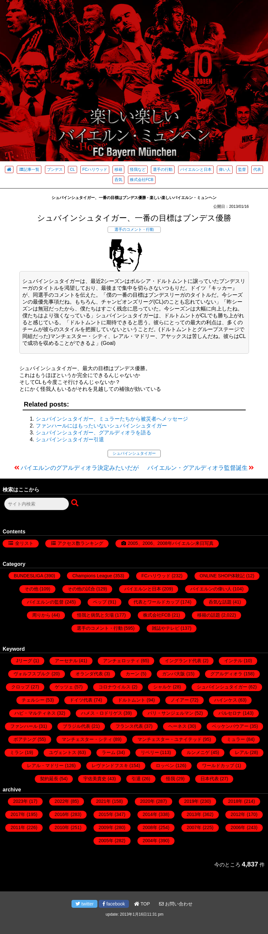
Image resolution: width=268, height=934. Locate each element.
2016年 (61, 814)
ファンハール (24, 726)
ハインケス (225, 700)
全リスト (24, 543)
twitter (84, 903)
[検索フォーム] (36, 504)
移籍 (118, 169)
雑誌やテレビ (165, 628)
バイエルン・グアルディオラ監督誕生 (197, 468)
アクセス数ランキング (80, 543)
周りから (41, 615)
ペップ (100, 602)
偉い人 (225, 169)
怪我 (170, 778)
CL (72, 169)
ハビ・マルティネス (35, 713)
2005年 (106, 840)
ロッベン (165, 765)
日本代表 (209, 778)
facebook (114, 903)
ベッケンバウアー (230, 726)
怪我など (138, 169)
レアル (242, 752)
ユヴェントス (62, 752)
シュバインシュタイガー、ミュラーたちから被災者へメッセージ (112, 419)
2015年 (106, 814)
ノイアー (180, 700)
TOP (142, 903)
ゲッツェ (64, 686)
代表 (257, 169)
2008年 (150, 827)
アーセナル (66, 660)
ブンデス (55, 169)
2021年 (103, 801)
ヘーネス (177, 726)
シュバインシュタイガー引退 (70, 439)
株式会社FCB (142, 179)
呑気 (118, 179)
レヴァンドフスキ (110, 765)
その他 (31, 588)
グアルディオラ (226, 673)
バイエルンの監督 (45, 602)
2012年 (238, 814)
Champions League (92, 575)
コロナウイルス (114, 686)
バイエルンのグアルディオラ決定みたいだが (80, 468)
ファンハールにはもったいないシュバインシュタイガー (101, 425)
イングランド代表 (183, 660)
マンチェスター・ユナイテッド (169, 739)
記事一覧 (29, 169)
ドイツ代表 (81, 700)
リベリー (150, 752)
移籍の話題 (208, 615)
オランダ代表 (89, 673)
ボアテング (24, 739)
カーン (132, 673)
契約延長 (49, 778)
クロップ (20, 686)
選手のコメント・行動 (134, 229)
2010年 (61, 827)
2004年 (150, 840)
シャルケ (162, 686)
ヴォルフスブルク (31, 673)
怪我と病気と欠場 (95, 615)
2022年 (61, 801)
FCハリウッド (94, 169)
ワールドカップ (218, 765)
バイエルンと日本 (196, 169)
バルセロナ (229, 713)
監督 (242, 169)
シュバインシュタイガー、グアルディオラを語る (93, 432)
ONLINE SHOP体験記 (222, 575)
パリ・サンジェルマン (171, 713)
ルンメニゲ (198, 752)
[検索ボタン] (75, 503)
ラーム (108, 752)
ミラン (17, 752)
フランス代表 (129, 726)
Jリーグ (24, 660)
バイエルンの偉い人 (211, 588)
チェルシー (33, 700)
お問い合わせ (176, 903)
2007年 (194, 827)
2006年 (238, 827)
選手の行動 (163, 169)
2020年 (147, 801)
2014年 (150, 814)
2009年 (106, 827)
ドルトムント (131, 700)
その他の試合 (81, 588)
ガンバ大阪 (173, 673)
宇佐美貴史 (94, 778)
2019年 (191, 801)
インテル (233, 660)
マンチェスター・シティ (87, 739)
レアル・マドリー (45, 765)
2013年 (194, 814)
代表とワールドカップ (156, 602)
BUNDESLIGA (28, 575)
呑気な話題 (220, 602)
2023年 (20, 801)
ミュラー (236, 739)
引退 (136, 778)
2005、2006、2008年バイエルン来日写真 (170, 543)
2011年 (17, 827)
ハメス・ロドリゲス (101, 713)
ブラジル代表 (76, 726)
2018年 (235, 801)
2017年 (17, 814)
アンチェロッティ (121, 660)
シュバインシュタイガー (134, 453)
